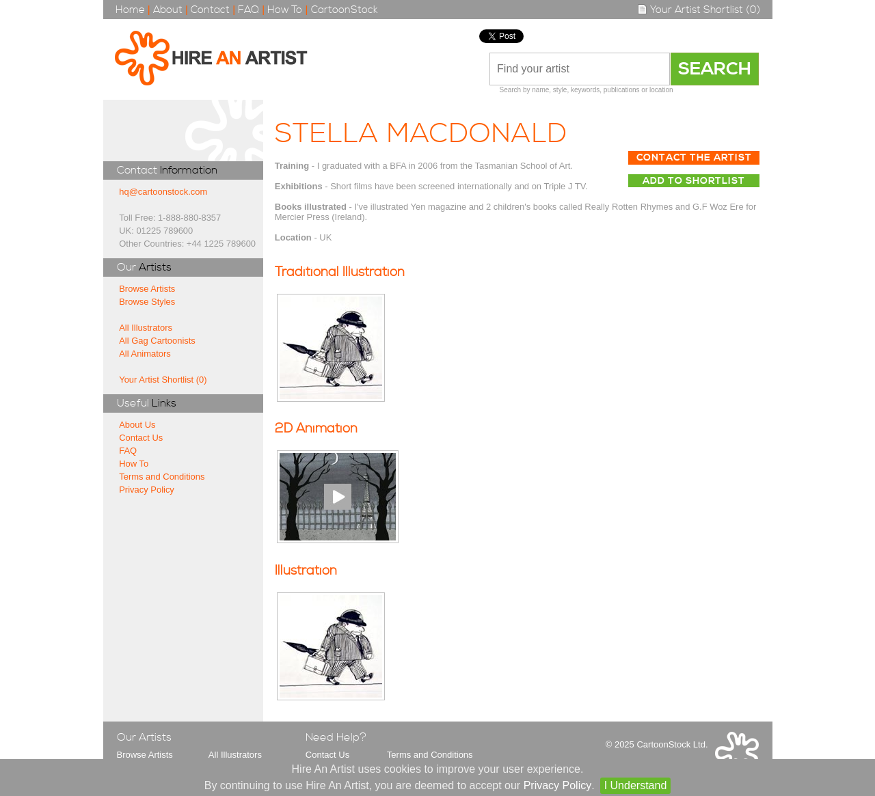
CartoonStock (344, 9)
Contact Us (141, 438)
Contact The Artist (694, 158)
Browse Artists (147, 289)
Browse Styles (147, 302)
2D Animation (316, 428)
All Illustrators (145, 327)
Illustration (306, 570)
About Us (137, 425)
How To (284, 9)
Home (130, 9)
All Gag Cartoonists (157, 340)
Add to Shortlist (694, 181)
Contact (210, 9)
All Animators (145, 353)
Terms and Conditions (161, 476)
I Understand (635, 785)
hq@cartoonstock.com (163, 192)
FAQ (248, 9)
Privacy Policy (146, 489)
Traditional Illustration (340, 272)
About (168, 9)
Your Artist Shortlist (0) (698, 9)
